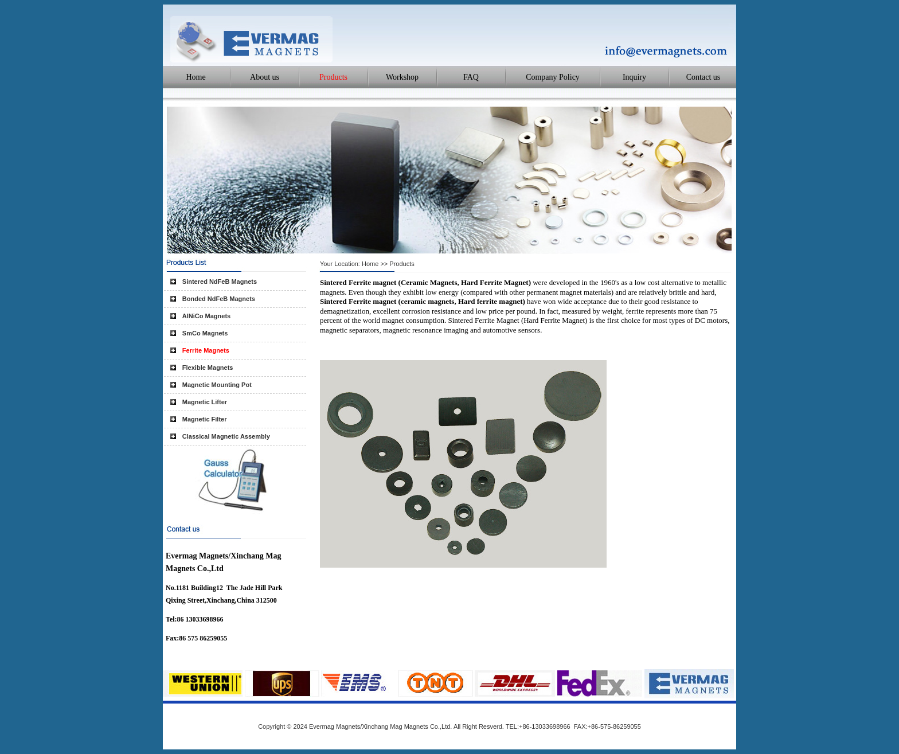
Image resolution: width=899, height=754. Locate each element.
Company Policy (553, 77)
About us (264, 77)
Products (333, 77)
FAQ (471, 77)
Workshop (402, 77)
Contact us (703, 77)
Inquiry (634, 77)
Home (195, 77)
